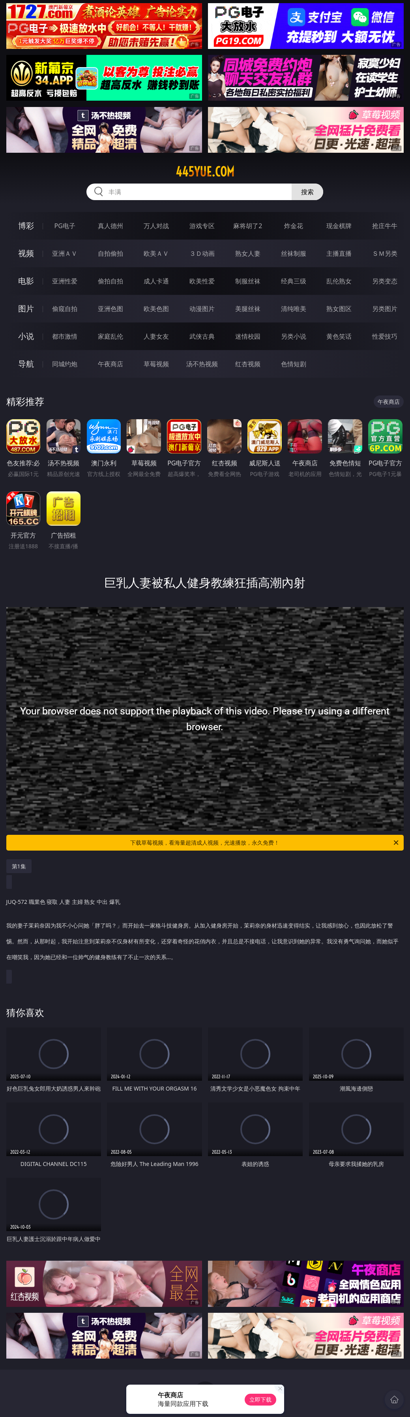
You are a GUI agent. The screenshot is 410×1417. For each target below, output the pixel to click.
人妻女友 (156, 336)
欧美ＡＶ (156, 253)
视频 (26, 253)
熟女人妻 (247, 253)
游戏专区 (202, 225)
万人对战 (156, 225)
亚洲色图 (110, 308)
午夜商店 (110, 364)
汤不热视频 (202, 364)
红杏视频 (247, 364)
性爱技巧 (384, 336)
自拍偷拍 (110, 253)
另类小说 (293, 336)
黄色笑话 (339, 336)
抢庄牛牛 (384, 225)
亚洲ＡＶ (64, 253)
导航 (26, 363)
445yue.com (205, 172)
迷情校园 (247, 336)
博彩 (26, 225)
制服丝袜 (247, 281)
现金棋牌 (339, 225)
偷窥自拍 (64, 308)
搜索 (307, 191)
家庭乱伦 (110, 336)
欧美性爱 (202, 281)
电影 (26, 281)
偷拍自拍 (110, 281)
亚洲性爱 (64, 281)
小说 (26, 336)
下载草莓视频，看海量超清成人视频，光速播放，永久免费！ (265, 842)
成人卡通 (156, 281)
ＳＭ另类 (384, 253)
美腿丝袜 (247, 308)
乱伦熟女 (339, 281)
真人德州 (110, 225)
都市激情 (64, 336)
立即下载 (260, 1399)
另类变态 (384, 281)
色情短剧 (293, 364)
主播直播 (339, 253)
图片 (26, 308)
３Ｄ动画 (202, 253)
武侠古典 (202, 336)
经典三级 (293, 281)
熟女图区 (339, 308)
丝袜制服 (293, 253)
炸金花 (293, 225)
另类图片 (384, 308)
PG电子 (64, 225)
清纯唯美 (293, 308)
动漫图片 (202, 308)
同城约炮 (64, 364)
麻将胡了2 (247, 225)
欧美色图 (156, 308)
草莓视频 (156, 364)
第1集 (19, 866)
